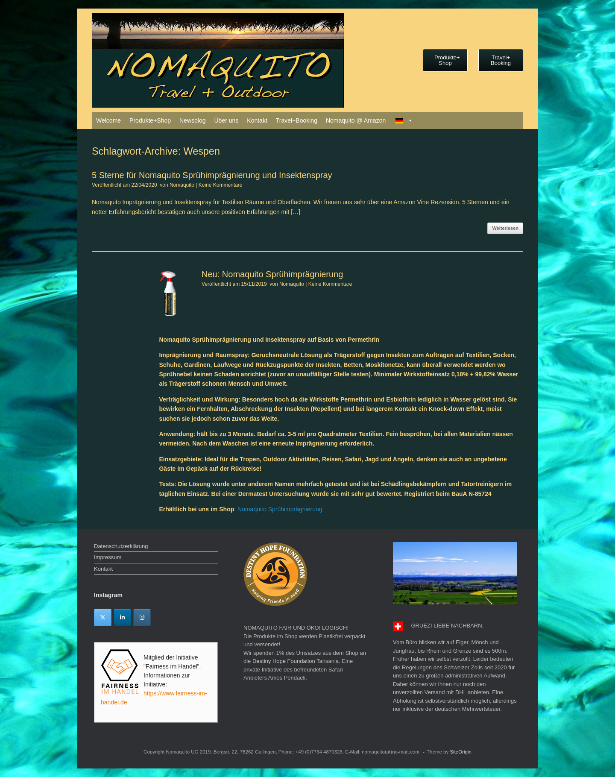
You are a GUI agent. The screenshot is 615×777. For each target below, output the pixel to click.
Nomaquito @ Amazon (356, 120)
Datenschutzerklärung (121, 546)
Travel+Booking (296, 120)
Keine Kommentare (221, 185)
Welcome (108, 120)
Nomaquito (182, 185)
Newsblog (192, 120)
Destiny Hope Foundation (283, 661)
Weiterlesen (505, 228)
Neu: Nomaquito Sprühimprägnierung (272, 274)
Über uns (226, 120)
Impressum (107, 557)
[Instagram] (142, 617)
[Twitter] (102, 617)
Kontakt (257, 120)
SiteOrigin (461, 751)
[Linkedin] (122, 617)
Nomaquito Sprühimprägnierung (279, 509)
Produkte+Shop (150, 120)
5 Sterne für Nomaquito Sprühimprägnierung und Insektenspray (212, 175)
